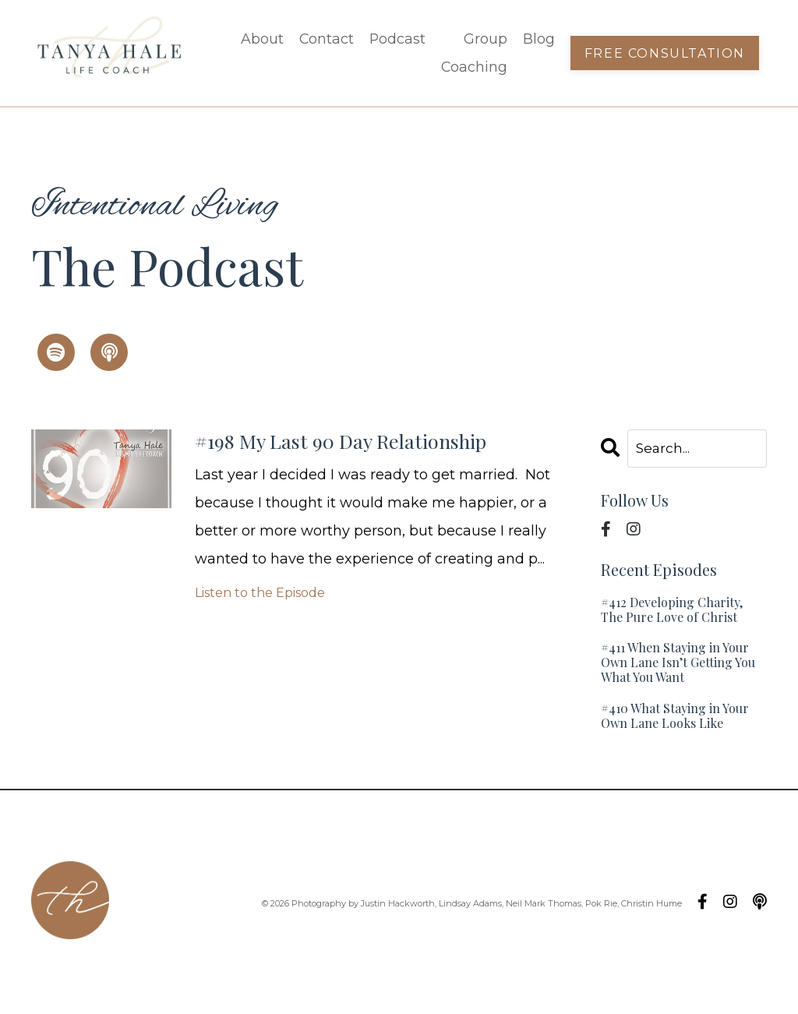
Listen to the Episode (260, 597)
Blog (537, 39)
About (258, 39)
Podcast (394, 39)
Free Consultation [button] (664, 53)
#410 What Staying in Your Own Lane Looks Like (675, 716)
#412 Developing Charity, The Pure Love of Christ (672, 610)
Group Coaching (472, 53)
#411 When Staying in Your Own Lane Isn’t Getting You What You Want (678, 663)
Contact (323, 39)
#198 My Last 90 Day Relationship (369, 443)
